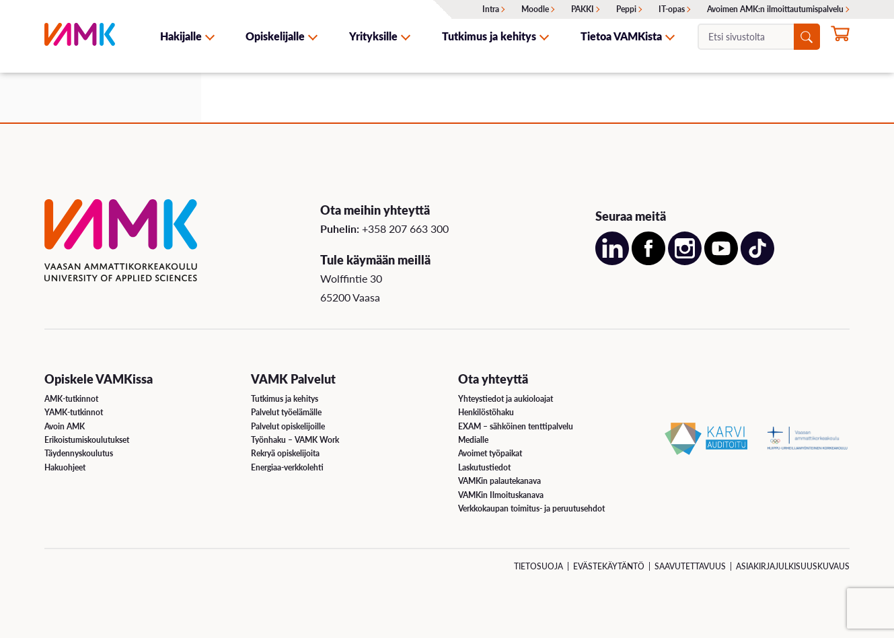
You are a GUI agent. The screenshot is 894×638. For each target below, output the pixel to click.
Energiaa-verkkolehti (287, 467)
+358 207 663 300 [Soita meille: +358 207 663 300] (405, 228)
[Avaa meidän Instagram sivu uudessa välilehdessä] (685, 261)
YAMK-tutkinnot (73, 412)
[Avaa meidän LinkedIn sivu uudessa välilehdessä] (612, 261)
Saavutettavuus (690, 566)
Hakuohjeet (64, 467)
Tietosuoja (538, 566)
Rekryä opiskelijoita (285, 453)
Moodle (535, 9)
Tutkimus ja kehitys (489, 36)
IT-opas (672, 9)
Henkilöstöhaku (486, 412)
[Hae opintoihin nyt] (840, 37)
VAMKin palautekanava (499, 481)
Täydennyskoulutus (78, 453)
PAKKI (582, 9)
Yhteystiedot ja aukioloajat (505, 398)
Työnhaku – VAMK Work (295, 440)
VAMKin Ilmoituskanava (501, 495)
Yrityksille (373, 36)
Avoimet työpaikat (490, 453)
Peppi (626, 9)
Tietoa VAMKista (621, 36)
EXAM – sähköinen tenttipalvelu (515, 426)
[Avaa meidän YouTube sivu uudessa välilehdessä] (721, 261)
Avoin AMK (64, 426)
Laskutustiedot (484, 467)
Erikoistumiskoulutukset (86, 440)
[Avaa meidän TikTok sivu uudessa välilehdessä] (757, 261)
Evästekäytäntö (608, 566)
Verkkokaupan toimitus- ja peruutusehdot (531, 508)
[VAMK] (79, 36)
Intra (490, 9)
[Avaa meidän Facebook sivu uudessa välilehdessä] (648, 261)
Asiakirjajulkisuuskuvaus (793, 566)
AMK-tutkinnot (71, 398)
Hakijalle (181, 36)
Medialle (473, 440)
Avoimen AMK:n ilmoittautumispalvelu (775, 9)
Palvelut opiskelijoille (288, 426)
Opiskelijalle (275, 36)
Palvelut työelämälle (286, 412)
